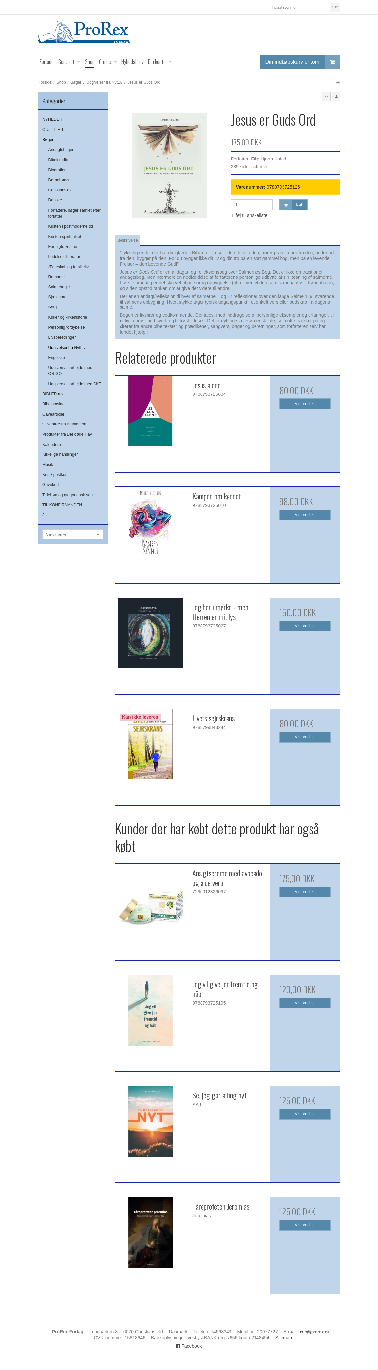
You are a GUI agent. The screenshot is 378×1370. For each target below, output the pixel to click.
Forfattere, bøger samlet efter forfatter (74, 213)
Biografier (57, 170)
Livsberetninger (62, 337)
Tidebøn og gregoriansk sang (68, 495)
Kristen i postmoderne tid (70, 226)
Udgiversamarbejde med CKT (74, 384)
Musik (47, 464)
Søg (335, 7)
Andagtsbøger (61, 149)
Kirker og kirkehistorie (67, 317)
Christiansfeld (60, 190)
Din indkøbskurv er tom (302, 62)
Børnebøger (59, 180)
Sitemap (283, 1337)
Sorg (52, 307)
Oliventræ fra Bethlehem (64, 424)
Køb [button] (291, 205)
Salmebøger (59, 287)
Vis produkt (305, 403)
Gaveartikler (53, 414)
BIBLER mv (52, 394)
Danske (55, 200)
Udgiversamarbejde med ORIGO (70, 370)
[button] (326, 96)
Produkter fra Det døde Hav (67, 434)
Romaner (56, 277)
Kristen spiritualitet (64, 236)
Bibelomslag (53, 404)
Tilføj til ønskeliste (249, 215)
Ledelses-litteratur (64, 256)
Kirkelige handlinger (60, 454)
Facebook (189, 1346)
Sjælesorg (57, 297)
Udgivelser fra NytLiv (67, 347)
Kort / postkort (55, 474)
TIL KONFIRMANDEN (62, 505)
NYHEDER (52, 119)
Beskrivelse (127, 240)
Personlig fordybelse (66, 327)
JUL (46, 515)
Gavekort (50, 484)
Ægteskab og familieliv (68, 267)
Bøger (47, 139)
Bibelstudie (58, 160)
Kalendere (51, 444)
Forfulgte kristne (62, 246)
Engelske (56, 357)
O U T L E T (53, 129)
